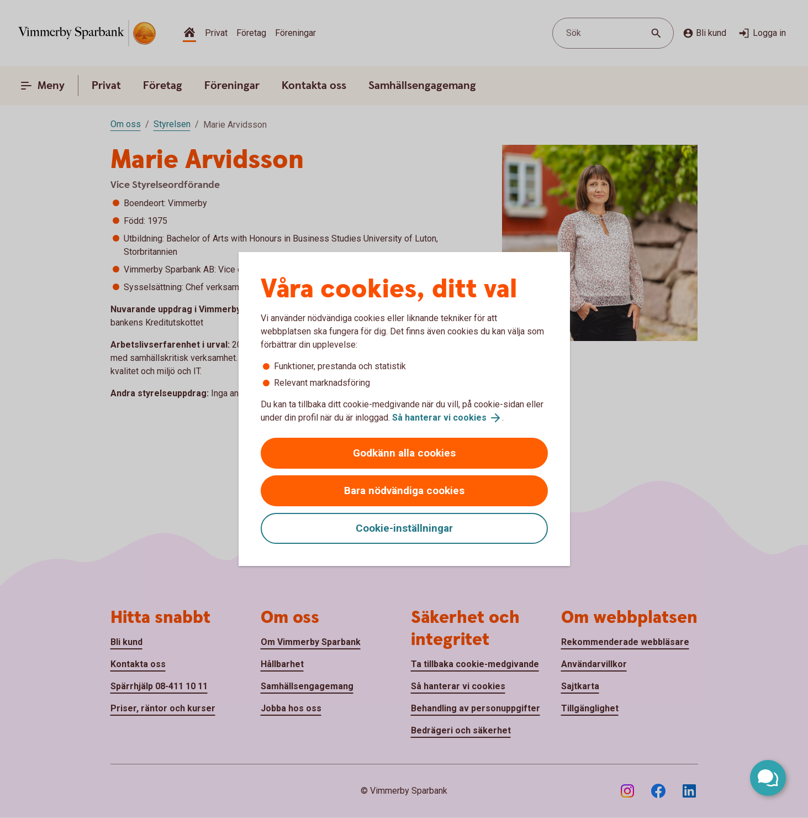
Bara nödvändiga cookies (404, 490)
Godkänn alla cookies (404, 453)
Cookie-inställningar (404, 528)
